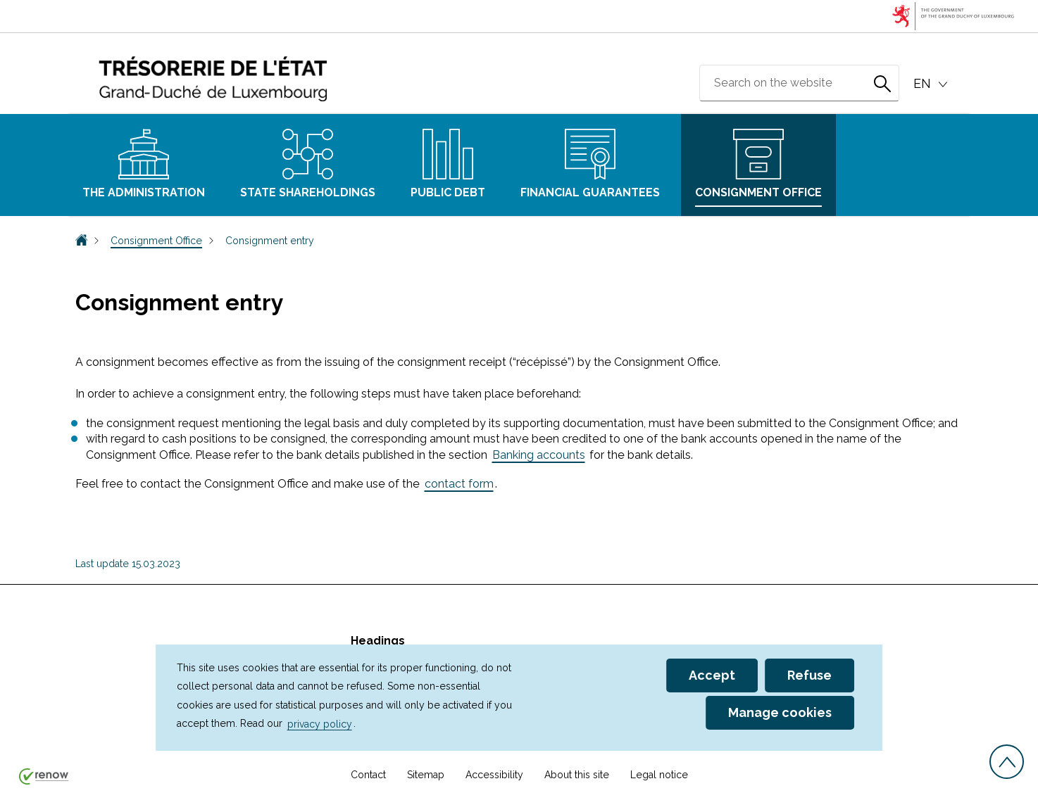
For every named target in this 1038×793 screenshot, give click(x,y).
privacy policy (319, 723)
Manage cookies (780, 712)
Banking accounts (538, 455)
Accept (712, 675)
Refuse (809, 675)
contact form (459, 483)
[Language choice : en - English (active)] (932, 84)
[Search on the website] (882, 83)
